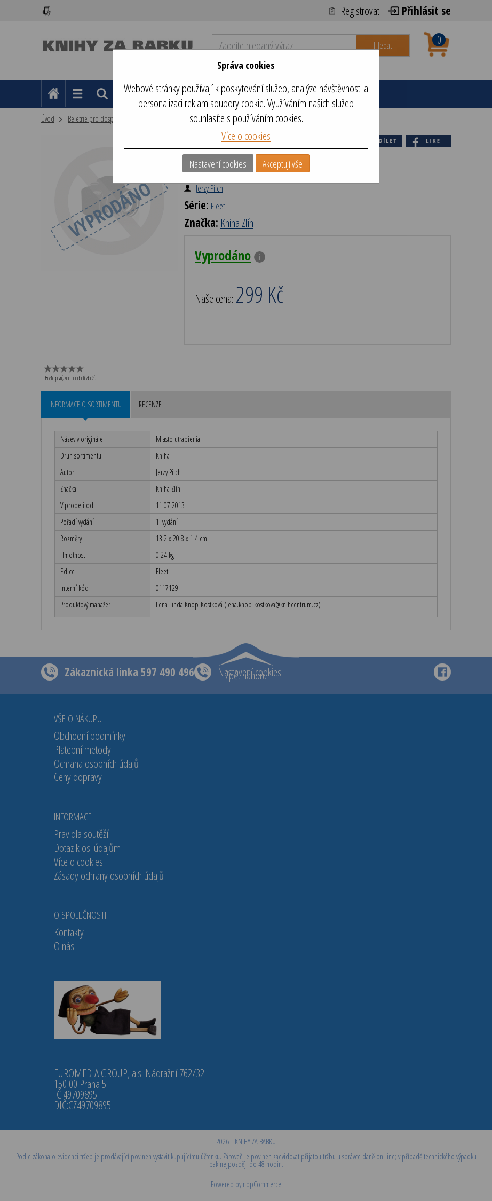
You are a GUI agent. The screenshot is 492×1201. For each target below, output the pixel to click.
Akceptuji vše (283, 163)
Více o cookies (246, 135)
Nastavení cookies (218, 163)
